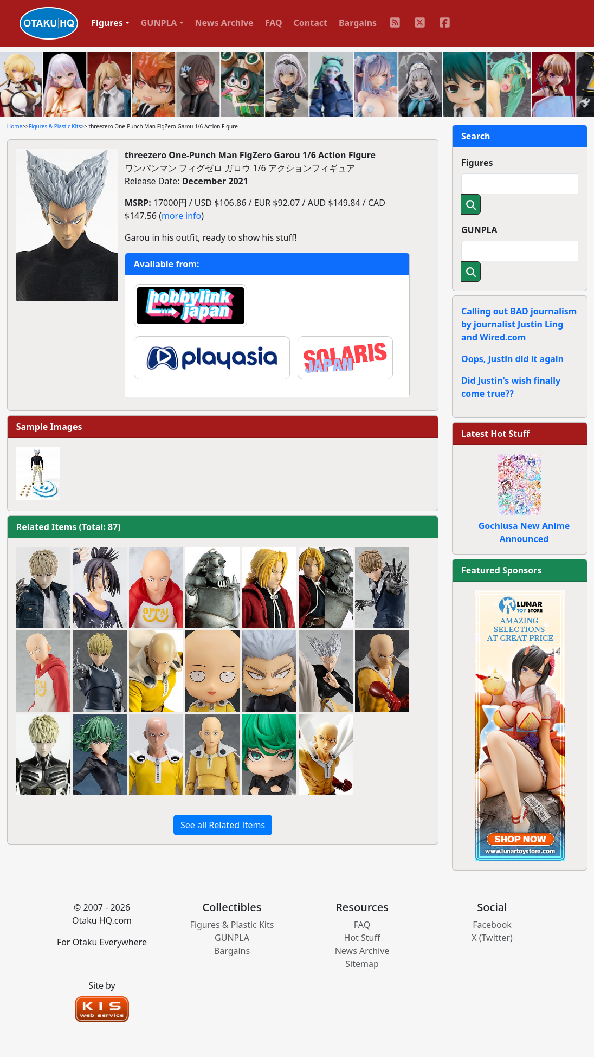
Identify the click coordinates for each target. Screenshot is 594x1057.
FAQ (273, 23)
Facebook (492, 925)
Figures (477, 163)
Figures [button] (107, 23)
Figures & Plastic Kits (55, 126)
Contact (310, 23)
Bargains (358, 23)
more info (181, 216)
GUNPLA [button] (159, 23)
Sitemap (362, 964)
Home (14, 126)
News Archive (224, 23)
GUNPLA (479, 230)
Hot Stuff (362, 938)
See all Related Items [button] (222, 825)
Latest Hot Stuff (495, 434)
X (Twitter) (492, 938)
